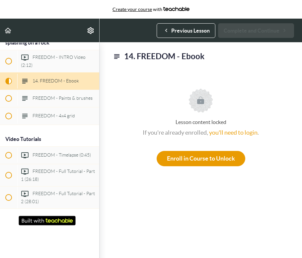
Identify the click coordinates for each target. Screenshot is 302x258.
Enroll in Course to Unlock (201, 158)
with (151, 9)
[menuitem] (91, 30)
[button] (8, 30)
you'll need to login (233, 132)
